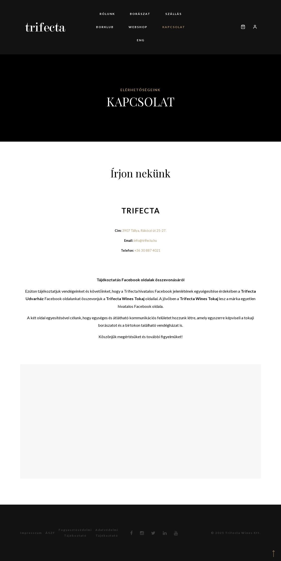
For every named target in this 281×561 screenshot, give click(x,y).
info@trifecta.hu (145, 240)
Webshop (138, 27)
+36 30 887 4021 (147, 250)
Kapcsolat (173, 27)
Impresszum (31, 533)
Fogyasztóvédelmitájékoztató (75, 532)
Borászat (140, 14)
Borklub (105, 27)
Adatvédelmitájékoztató (106, 532)
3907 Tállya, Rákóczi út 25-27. (144, 231)
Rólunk (107, 14)
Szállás (173, 14)
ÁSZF (50, 533)
